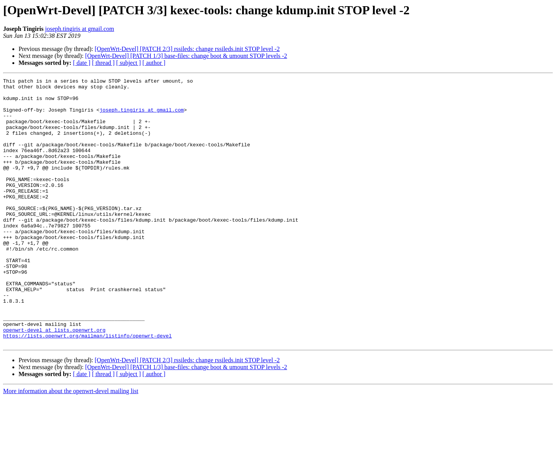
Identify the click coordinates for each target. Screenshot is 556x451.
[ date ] (81, 62)
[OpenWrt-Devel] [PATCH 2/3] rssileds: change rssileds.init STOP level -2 (187, 49)
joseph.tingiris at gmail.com (79, 28)
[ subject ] (128, 62)
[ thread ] (103, 62)
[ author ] (154, 62)
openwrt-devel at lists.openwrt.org (54, 380)
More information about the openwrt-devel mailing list (70, 444)
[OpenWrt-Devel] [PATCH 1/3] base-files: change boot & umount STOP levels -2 (186, 56)
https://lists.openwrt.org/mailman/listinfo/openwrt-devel (87, 387)
